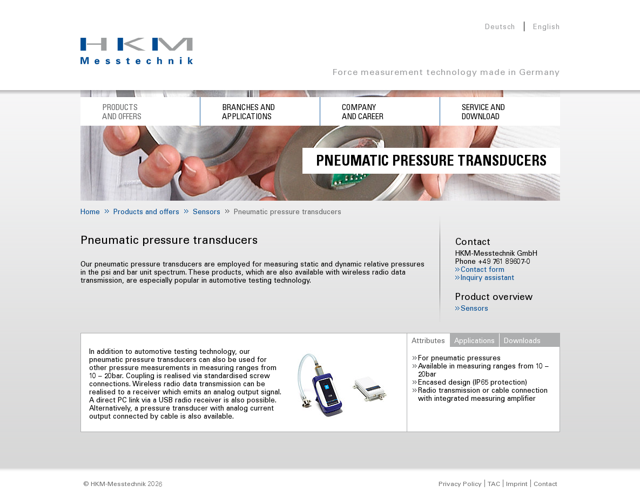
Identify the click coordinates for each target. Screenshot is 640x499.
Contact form (482, 269)
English (546, 26)
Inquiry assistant (487, 277)
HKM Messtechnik (136, 51)
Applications (474, 340)
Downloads (522, 340)
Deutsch (500, 26)
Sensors (474, 308)
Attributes (428, 340)
